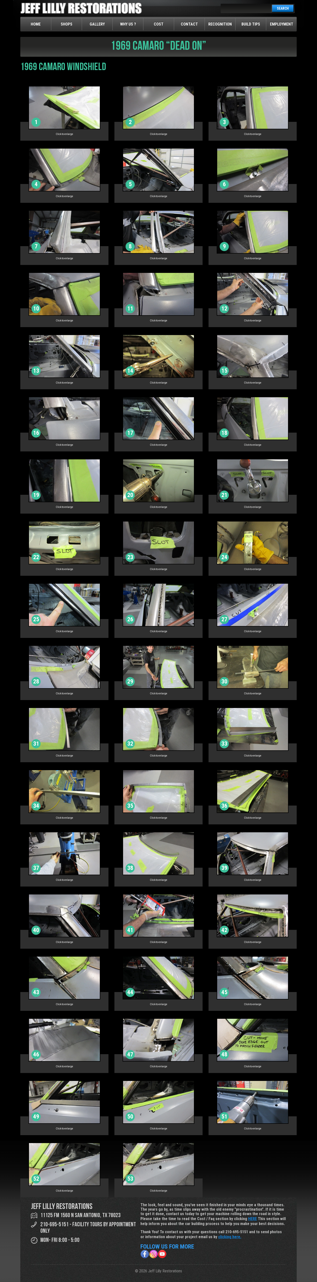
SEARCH (283, 8)
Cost (158, 24)
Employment (281, 24)
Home (36, 24)
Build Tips (250, 24)
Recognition (220, 24)
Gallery (97, 24)
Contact (189, 24)
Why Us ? (128, 24)
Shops (66, 24)
